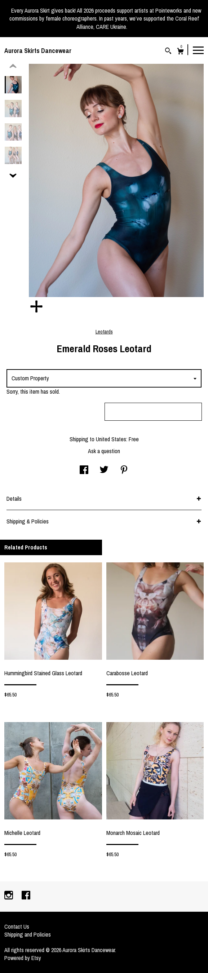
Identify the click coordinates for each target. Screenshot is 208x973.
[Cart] (180, 52)
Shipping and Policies (27, 934)
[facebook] (26, 896)
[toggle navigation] (198, 49)
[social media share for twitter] (104, 470)
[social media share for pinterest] (124, 470)
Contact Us (16, 926)
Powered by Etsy (22, 958)
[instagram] (9, 896)
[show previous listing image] (13, 66)
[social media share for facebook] (84, 470)
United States (111, 439)
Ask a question (104, 451)
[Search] (168, 52)
